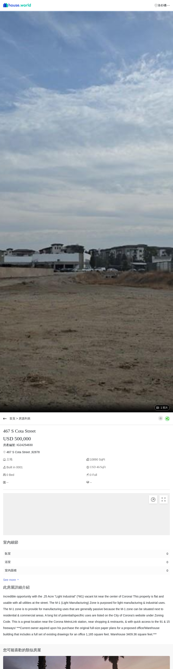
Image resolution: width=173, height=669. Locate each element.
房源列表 (24, 418)
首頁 (12, 418)
